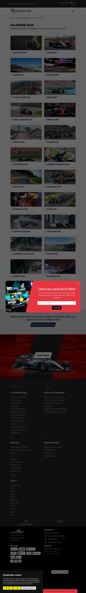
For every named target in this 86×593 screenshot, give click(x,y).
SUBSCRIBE (56, 307)
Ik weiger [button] (17, 588)
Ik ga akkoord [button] (7, 588)
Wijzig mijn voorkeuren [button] (28, 588)
